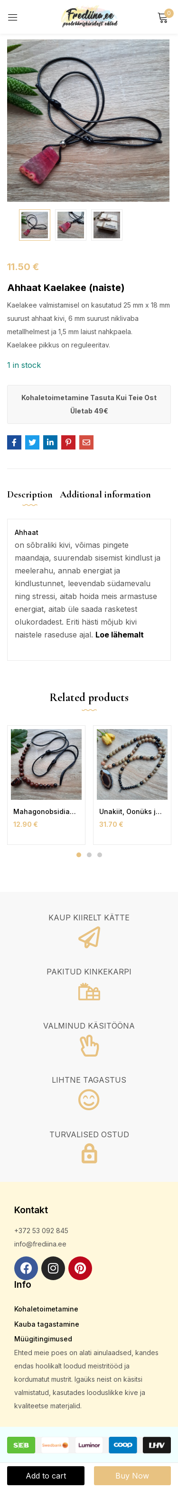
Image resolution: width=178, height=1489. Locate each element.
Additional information (105, 494)
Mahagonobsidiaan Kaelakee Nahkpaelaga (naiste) (46, 811)
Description (30, 494)
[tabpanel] (46, 785)
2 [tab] (89, 854)
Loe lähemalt (119, 634)
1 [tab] (78, 854)
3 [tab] (99, 854)
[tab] (33, 502)
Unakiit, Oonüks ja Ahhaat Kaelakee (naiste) (132, 811)
